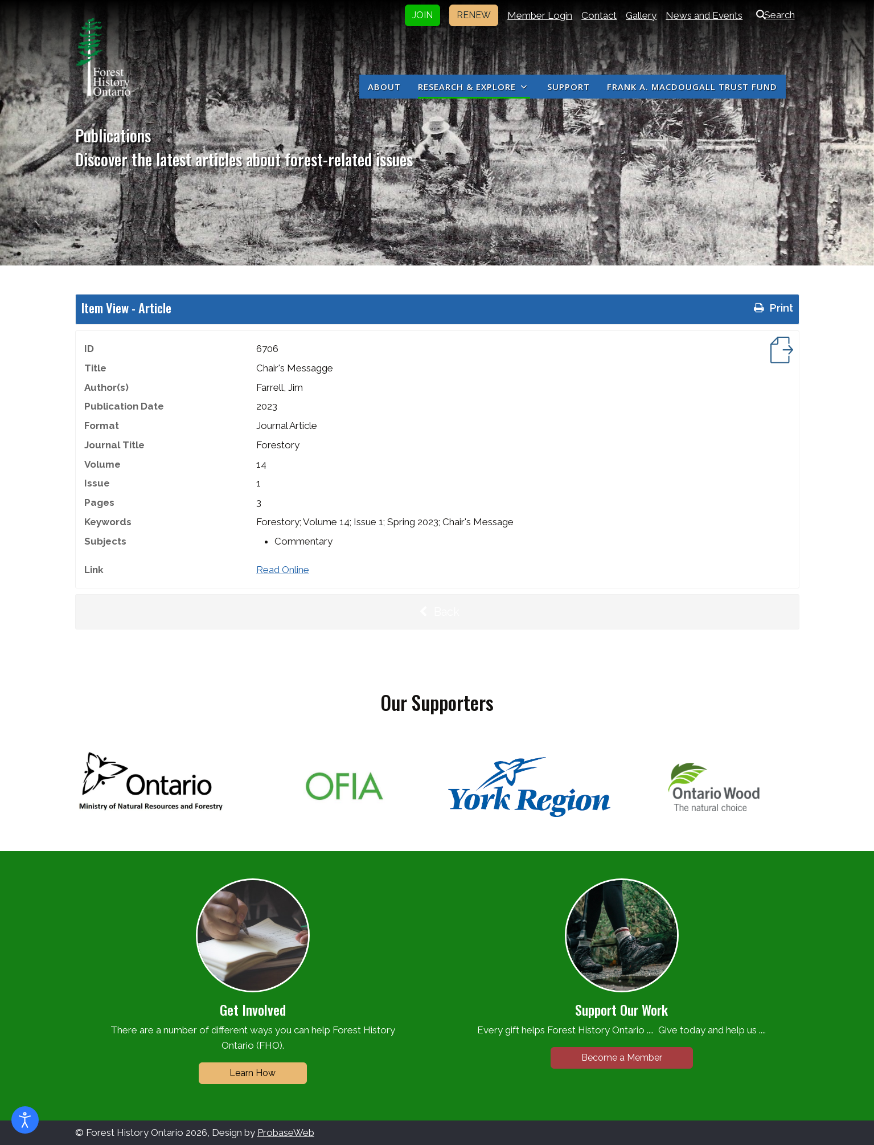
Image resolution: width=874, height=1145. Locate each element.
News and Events (704, 15)
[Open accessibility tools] (25, 1120)
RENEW (474, 15)
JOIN (422, 15)
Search (773, 15)
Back (437, 612)
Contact (599, 15)
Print (772, 307)
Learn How (252, 1073)
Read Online (282, 569)
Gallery (641, 15)
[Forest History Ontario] (103, 57)
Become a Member (621, 1057)
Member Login (539, 15)
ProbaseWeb (285, 1132)
